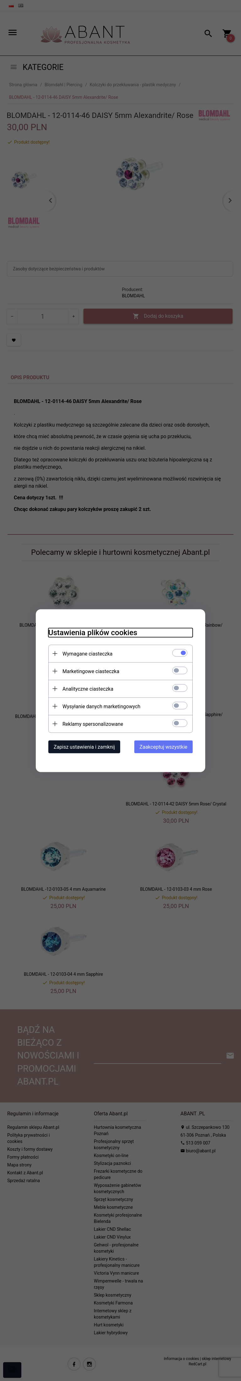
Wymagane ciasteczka (87, 653)
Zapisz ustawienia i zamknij (84, 747)
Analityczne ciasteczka (87, 689)
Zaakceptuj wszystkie (163, 747)
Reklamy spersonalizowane (92, 724)
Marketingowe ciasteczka (90, 671)
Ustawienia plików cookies (92, 632)
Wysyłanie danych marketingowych (101, 706)
